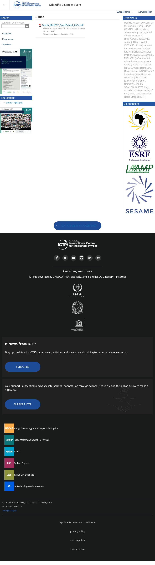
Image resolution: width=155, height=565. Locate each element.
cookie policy (77, 540)
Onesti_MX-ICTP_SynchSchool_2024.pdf (62, 25)
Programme (8, 39)
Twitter (65, 258)
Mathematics (14, 451)
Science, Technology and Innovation (26, 486)
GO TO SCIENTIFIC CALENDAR (78, 225)
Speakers (6, 44)
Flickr (98, 258)
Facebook (57, 258)
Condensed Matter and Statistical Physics (28, 440)
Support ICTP (22, 404)
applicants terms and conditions (77, 522)
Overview (6, 33)
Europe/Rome (123, 12)
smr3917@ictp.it (14, 102)
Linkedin (90, 258)
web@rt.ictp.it (9, 510)
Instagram (81, 258)
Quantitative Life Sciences (21, 474)
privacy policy (77, 531)
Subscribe (22, 366)
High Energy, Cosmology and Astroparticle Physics (33, 428)
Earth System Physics (18, 463)
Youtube (73, 258)
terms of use (78, 549)
